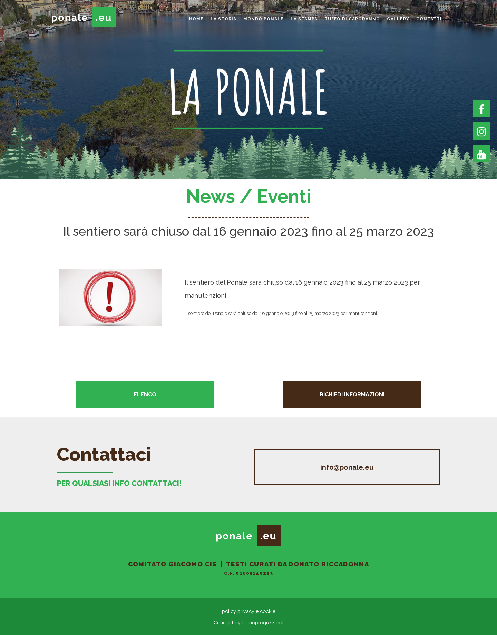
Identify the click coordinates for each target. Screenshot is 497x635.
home (196, 19)
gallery (398, 19)
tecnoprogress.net (263, 622)
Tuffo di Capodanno (352, 19)
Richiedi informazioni (352, 394)
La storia (223, 19)
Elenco (145, 394)
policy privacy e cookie (248, 611)
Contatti (429, 19)
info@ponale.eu (346, 467)
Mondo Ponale (263, 19)
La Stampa (304, 19)
